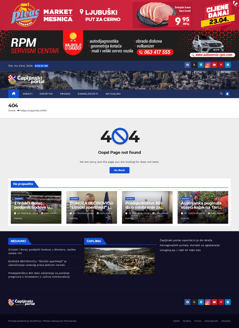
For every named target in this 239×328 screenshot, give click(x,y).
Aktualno (113, 93)
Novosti (19, 199)
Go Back (119, 170)
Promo (65, 93)
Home (11, 110)
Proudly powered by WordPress (25, 321)
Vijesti (28, 93)
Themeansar (70, 321)
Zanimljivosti (88, 93)
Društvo (46, 93)
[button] (221, 93)
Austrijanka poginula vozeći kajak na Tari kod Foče (201, 207)
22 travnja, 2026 (28, 213)
